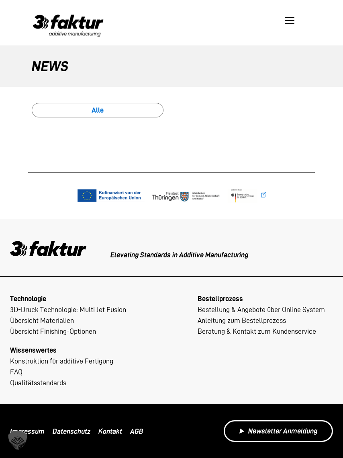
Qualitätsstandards (38, 382)
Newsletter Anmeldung (278, 431)
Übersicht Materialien (42, 320)
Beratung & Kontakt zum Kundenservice (257, 331)
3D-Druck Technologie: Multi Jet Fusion (68, 309)
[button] (17, 440)
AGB (136, 431)
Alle (98, 110)
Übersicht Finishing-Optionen (53, 331)
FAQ (16, 372)
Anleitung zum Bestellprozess (242, 320)
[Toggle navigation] (290, 20)
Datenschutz (71, 431)
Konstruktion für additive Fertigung (61, 361)
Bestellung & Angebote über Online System (261, 309)
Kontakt (110, 431)
